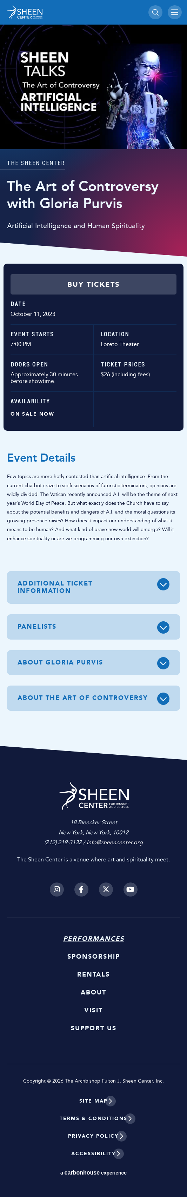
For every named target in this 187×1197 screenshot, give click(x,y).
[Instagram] (57, 889)
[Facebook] (81, 889)
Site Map (93, 1101)
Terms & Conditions (93, 1119)
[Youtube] (130, 889)
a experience (93, 1173)
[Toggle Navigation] (175, 12)
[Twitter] (106, 889)
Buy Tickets (93, 284)
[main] (93, 380)
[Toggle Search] (155, 12)
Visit (93, 1010)
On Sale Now (32, 414)
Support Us (93, 1028)
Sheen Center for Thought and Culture (56, 12)
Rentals (93, 974)
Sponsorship (93, 956)
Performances (93, 939)
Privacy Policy (93, 1136)
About (93, 992)
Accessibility (93, 1154)
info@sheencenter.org (115, 842)
